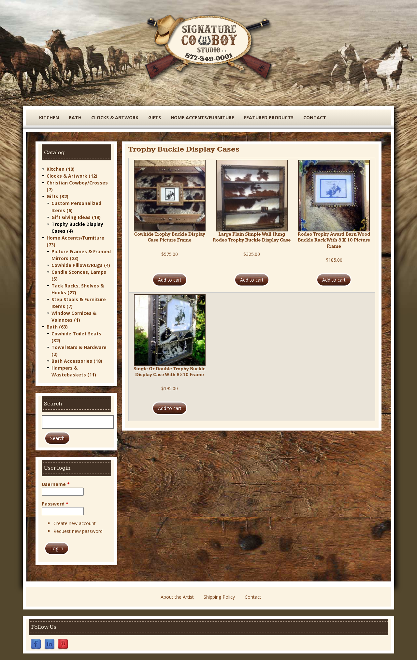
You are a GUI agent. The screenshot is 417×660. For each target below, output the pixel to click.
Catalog (34, 99)
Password (55, 503)
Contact (314, 117)
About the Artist (177, 597)
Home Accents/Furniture (202, 117)
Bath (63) (57, 326)
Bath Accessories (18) (76, 361)
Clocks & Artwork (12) (72, 176)
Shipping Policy (219, 597)
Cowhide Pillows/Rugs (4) (80, 265)
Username (56, 484)
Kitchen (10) (61, 169)
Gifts (52, 99)
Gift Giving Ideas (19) (76, 217)
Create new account (74, 523)
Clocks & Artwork (114, 117)
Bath (75, 117)
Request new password (78, 531)
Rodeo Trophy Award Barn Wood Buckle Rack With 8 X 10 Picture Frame (334, 240)
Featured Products (269, 117)
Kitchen (49, 117)
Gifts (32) (57, 196)
